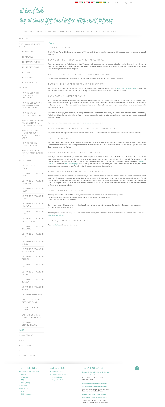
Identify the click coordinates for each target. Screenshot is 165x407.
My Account (118, 3)
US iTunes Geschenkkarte (29, 323)
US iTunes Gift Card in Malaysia (33, 204)
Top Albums (28, 51)
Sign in (127, 3)
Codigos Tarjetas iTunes (30, 308)
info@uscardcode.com (57, 215)
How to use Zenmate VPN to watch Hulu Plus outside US (32, 105)
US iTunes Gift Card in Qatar (33, 273)
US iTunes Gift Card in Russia (33, 212)
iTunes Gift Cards (32, 31)
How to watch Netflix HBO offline (32, 114)
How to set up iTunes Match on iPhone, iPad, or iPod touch (32, 123)
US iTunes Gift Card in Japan (33, 197)
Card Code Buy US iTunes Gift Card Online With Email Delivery (65, 15)
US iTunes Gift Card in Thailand (33, 227)
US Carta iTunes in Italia (31, 166)
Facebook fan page (71, 164)
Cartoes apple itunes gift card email (32, 300)
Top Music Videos (30, 67)
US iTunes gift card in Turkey (33, 280)
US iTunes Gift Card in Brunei (33, 257)
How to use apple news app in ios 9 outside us (30, 95)
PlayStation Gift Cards (58, 31)
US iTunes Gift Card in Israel (33, 242)
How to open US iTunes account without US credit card (31, 134)
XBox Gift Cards (83, 31)
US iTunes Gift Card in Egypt (33, 235)
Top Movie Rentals (31, 62)
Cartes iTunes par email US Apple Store (32, 316)
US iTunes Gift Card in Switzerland (33, 220)
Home (21, 38)
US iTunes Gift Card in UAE (33, 265)
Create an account (137, 3)
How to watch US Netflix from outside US (32, 153)
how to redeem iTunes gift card (127, 88)
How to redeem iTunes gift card (30, 144)
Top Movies (27, 57)
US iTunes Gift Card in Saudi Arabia (33, 250)
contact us (88, 123)
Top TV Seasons (29, 82)
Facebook (137, 368)
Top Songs (27, 72)
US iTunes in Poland (32, 294)
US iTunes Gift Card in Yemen (33, 288)
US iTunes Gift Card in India (33, 189)
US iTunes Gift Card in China (33, 174)
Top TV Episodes (30, 77)
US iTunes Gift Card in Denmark (33, 182)
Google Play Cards (106, 31)
